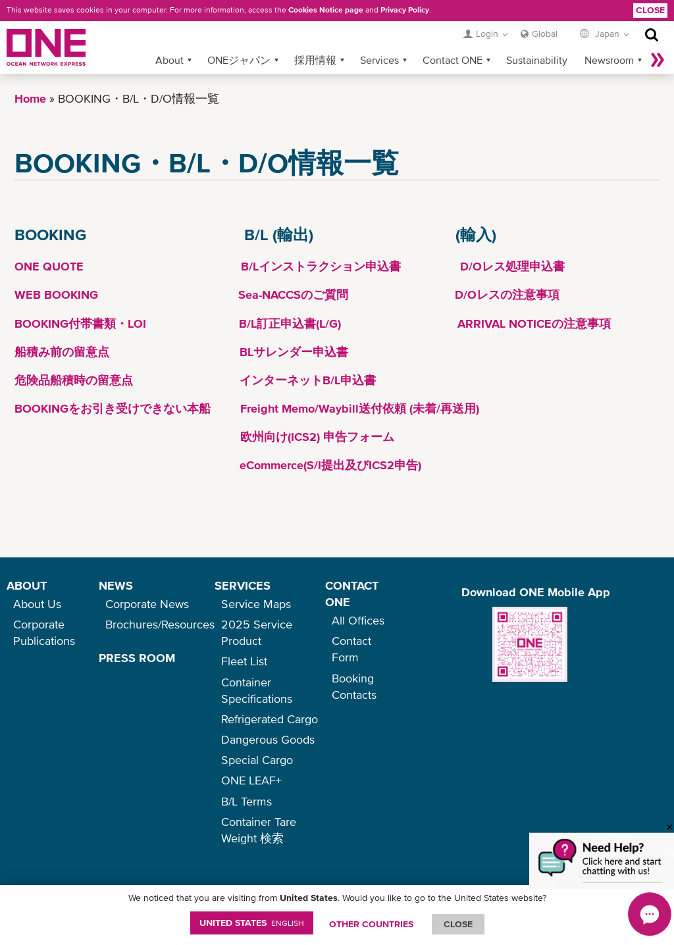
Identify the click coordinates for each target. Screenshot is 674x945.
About (169, 60)
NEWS (116, 585)
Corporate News (147, 604)
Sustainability (536, 60)
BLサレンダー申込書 (294, 352)
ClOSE (458, 924)
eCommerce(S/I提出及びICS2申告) (330, 465)
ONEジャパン (239, 60)
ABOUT (27, 585)
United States (251, 922)
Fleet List (244, 661)
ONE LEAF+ (251, 780)
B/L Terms (246, 801)
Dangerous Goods (268, 739)
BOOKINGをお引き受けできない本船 (112, 408)
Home (30, 98)
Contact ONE (452, 60)
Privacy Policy (404, 9)
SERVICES (243, 585)
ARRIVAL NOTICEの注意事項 (534, 323)
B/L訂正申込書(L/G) (290, 323)
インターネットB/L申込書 (308, 380)
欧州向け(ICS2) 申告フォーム (317, 437)
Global (544, 33)
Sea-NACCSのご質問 (293, 294)
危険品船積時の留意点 (73, 380)
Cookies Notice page (325, 9)
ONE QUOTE (49, 266)
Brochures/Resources (160, 624)
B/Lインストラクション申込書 (321, 266)
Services (379, 60)
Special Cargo (257, 760)
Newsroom (609, 60)
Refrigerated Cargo (269, 719)
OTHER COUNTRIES (371, 924)
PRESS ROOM (137, 658)
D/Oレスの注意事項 (507, 294)
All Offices (358, 620)
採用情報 (315, 60)
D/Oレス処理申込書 (512, 266)
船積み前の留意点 (61, 352)
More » (657, 60)
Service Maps (256, 604)
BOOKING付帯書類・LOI (80, 323)
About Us (37, 604)
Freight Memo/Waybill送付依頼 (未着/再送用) (358, 408)
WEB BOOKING (56, 294)
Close (650, 10)
